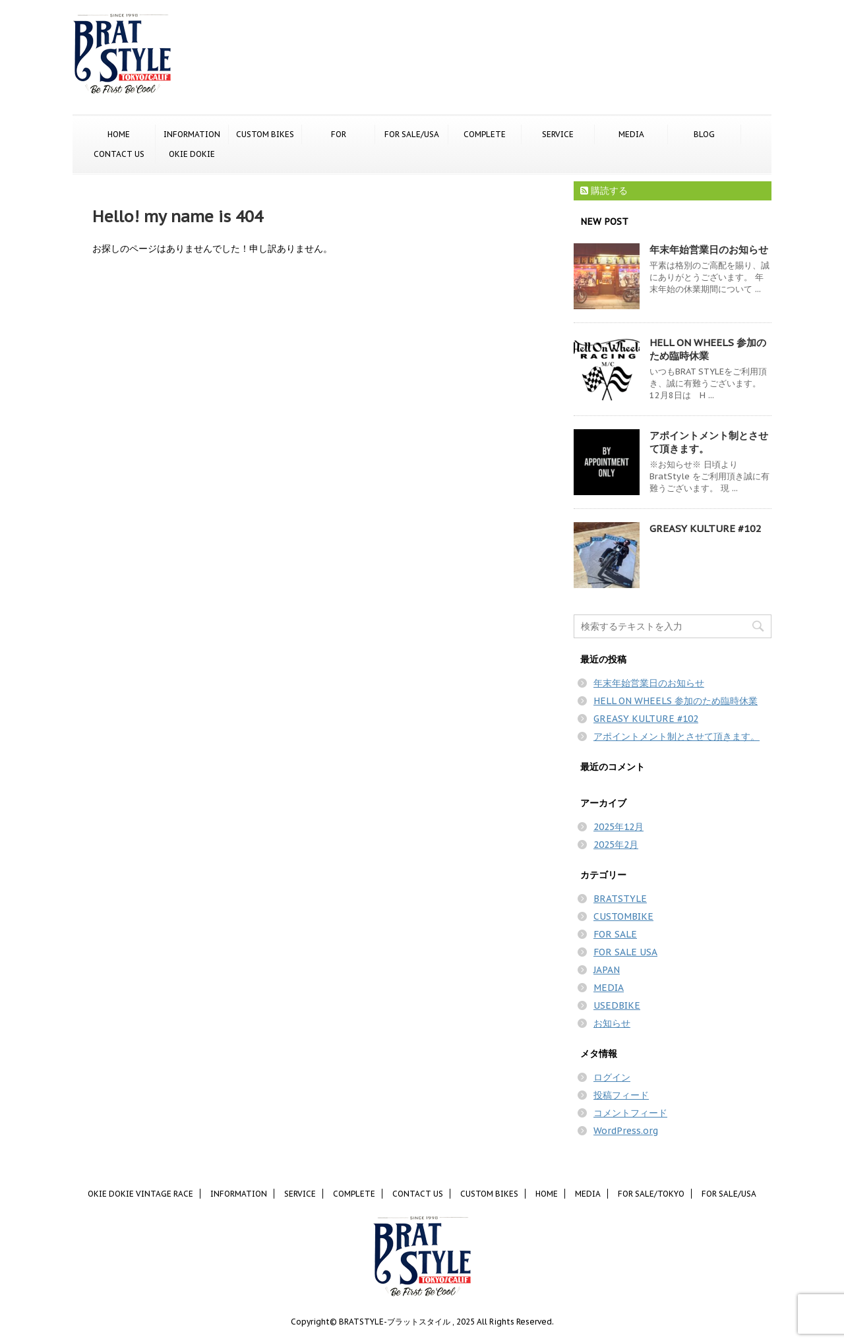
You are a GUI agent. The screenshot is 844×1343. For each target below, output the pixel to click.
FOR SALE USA (625, 952)
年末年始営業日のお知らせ (708, 249)
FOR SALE (615, 934)
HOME (118, 134)
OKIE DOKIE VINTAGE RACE (192, 155)
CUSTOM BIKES (265, 134)
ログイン (611, 1077)
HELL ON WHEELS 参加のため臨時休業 (707, 349)
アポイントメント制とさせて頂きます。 (676, 736)
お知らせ (611, 1023)
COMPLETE (485, 134)
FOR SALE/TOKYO (338, 135)
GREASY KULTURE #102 (705, 528)
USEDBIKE (616, 1005)
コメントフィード (630, 1113)
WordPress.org (625, 1131)
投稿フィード (621, 1095)
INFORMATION (192, 134)
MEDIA (631, 134)
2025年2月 (615, 845)
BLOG (704, 134)
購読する (604, 190)
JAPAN (606, 970)
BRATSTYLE (620, 899)
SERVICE (558, 134)
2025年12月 (618, 827)
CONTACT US (119, 154)
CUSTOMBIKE (623, 916)
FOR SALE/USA (411, 134)
